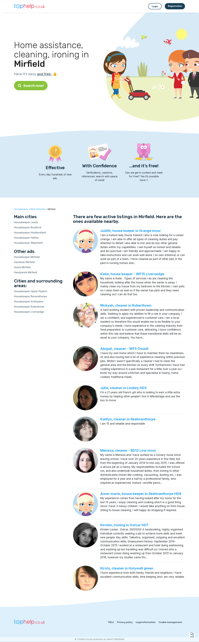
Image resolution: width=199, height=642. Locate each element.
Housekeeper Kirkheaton (28, 301)
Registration (175, 6)
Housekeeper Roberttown (29, 306)
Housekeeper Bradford (27, 227)
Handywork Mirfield (25, 272)
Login (155, 6)
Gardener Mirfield (24, 262)
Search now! (31, 86)
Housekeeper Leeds (26, 222)
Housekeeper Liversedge (29, 311)
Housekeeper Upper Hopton (30, 291)
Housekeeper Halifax (26, 237)
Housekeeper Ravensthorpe (30, 296)
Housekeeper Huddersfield (30, 232)
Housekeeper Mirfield (27, 257)
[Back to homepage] (29, 6)
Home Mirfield (22, 267)
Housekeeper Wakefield (28, 242)
